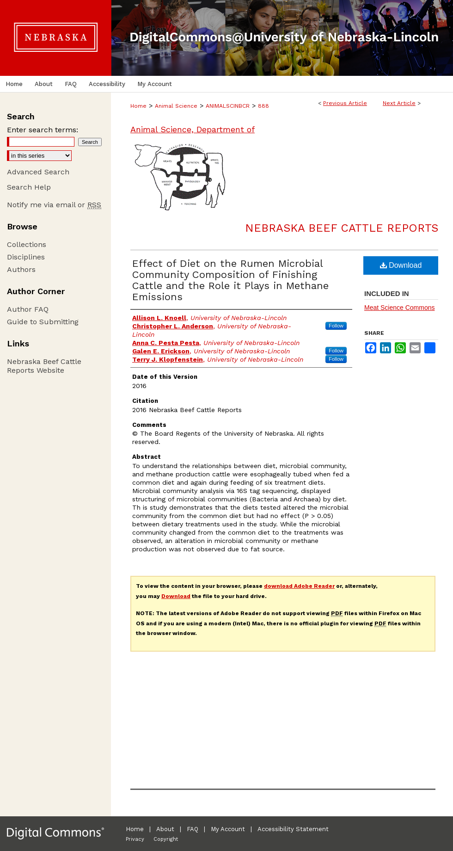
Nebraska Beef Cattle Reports (341, 228)
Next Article (399, 103)
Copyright (165, 839)
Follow (336, 325)
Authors (21, 269)
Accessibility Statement (293, 829)
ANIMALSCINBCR (228, 106)
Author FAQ (28, 309)
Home (138, 106)
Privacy (135, 839)
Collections (26, 244)
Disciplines (26, 257)
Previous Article (345, 103)
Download (401, 265)
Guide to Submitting (43, 321)
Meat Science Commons (399, 307)
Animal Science (176, 106)
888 (263, 106)
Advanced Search (38, 171)
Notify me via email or (54, 204)
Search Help (29, 187)
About (165, 829)
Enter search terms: (42, 129)
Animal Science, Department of (192, 129)
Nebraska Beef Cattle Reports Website (44, 366)
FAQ (192, 829)
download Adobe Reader (299, 586)
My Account (228, 829)
